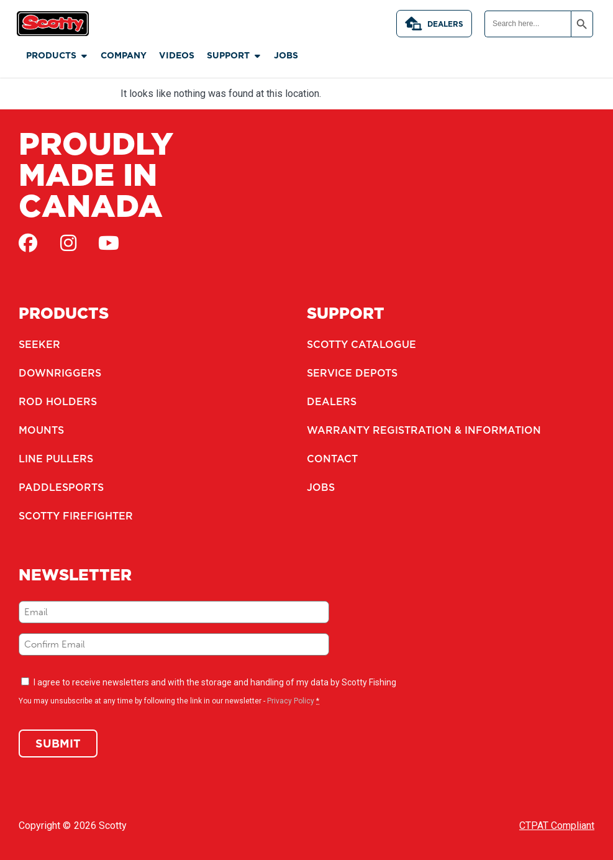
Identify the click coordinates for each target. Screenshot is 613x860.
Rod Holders (58, 401)
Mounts (41, 430)
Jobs (321, 487)
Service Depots (352, 373)
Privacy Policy (290, 701)
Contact (332, 458)
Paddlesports (61, 487)
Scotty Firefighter (76, 516)
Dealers (434, 23)
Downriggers (60, 373)
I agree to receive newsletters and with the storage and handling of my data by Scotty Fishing (215, 682)
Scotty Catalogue (361, 344)
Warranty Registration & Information (424, 430)
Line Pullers (56, 458)
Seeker (39, 344)
